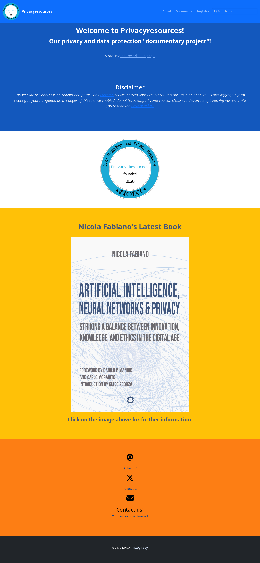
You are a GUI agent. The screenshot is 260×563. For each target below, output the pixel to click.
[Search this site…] (235, 11)
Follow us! (130, 468)
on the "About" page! (137, 55)
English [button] (201, 11)
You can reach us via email (130, 516)
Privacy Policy (140, 548)
